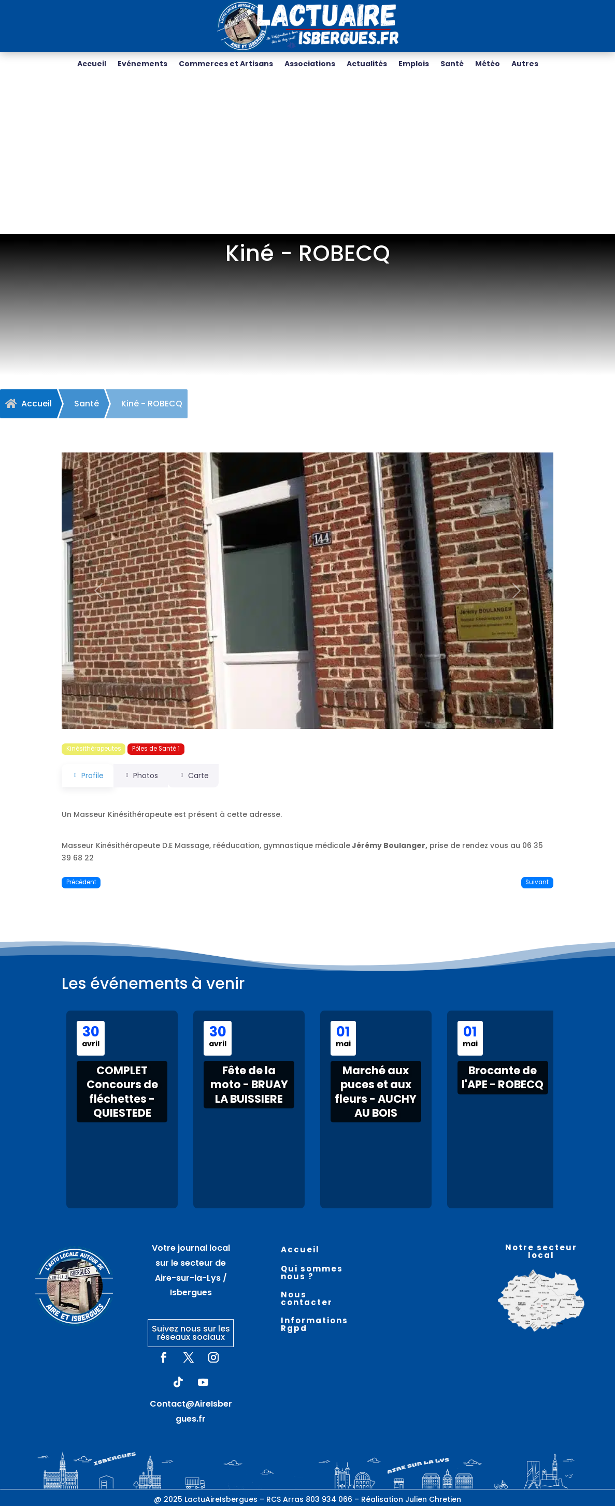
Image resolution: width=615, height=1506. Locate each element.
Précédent (81, 882)
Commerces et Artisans (226, 64)
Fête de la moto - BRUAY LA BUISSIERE (249, 1084)
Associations (309, 64)
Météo (487, 64)
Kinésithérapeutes (93, 748)
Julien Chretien (433, 1499)
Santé (452, 64)
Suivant (537, 882)
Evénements (142, 64)
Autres (524, 64)
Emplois (413, 64)
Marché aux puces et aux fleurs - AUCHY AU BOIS (376, 1091)
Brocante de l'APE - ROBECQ (503, 1077)
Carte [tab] (207, 775)
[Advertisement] (307, 156)
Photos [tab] (148, 775)
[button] (98, 590)
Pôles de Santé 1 (156, 748)
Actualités (367, 64)
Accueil (91, 64)
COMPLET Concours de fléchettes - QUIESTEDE (122, 1091)
